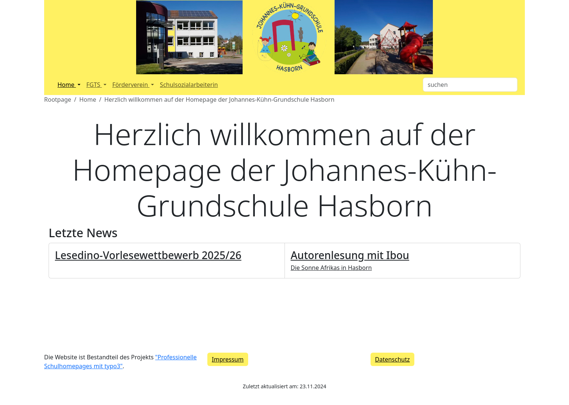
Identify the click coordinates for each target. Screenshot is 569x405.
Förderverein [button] (130, 85)
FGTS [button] (94, 85)
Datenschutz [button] (392, 359)
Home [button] (66, 85)
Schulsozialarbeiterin (189, 85)
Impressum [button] (228, 359)
